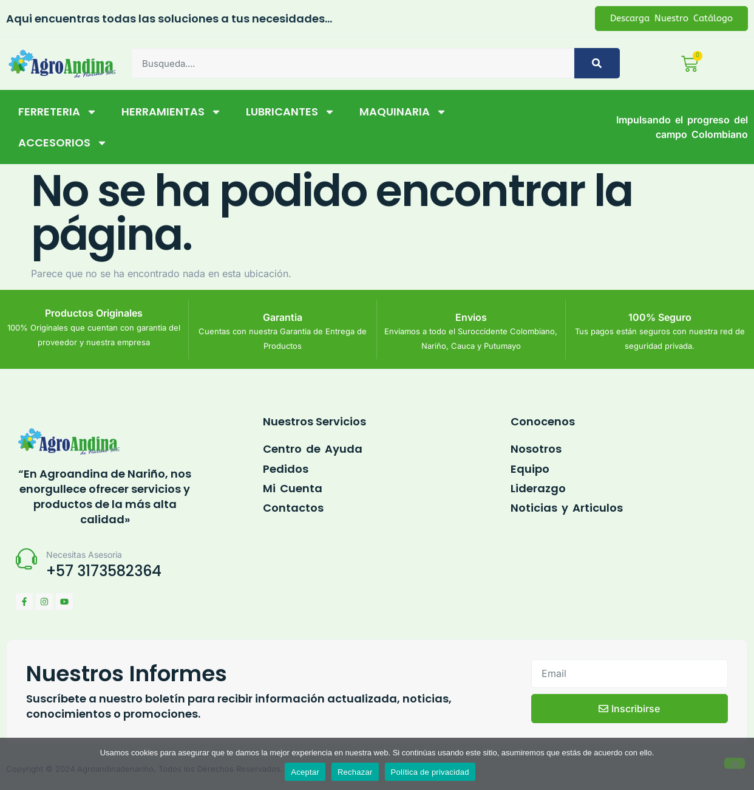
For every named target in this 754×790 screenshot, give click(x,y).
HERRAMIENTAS (171, 113)
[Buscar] (597, 64)
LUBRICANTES (290, 113)
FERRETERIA (57, 113)
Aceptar (305, 772)
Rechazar (355, 772)
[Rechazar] (734, 763)
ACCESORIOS (62, 144)
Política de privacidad (430, 772)
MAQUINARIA (403, 113)
